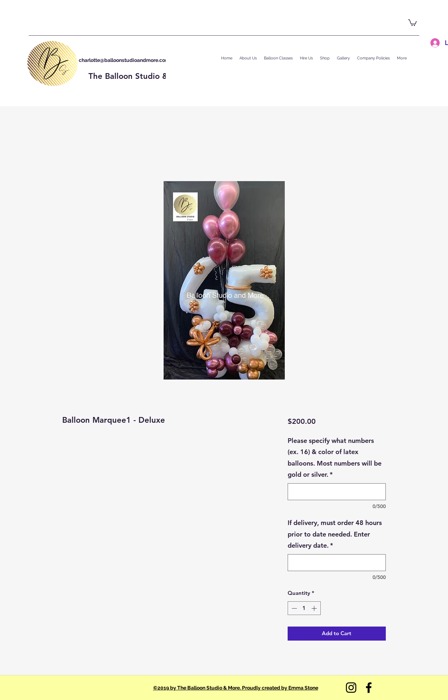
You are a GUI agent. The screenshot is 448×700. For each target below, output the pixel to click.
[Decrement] (293, 608)
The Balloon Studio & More (139, 76)
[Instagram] (351, 688)
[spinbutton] (304, 608)
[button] (412, 22)
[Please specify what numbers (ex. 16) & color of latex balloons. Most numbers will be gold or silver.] (336, 491)
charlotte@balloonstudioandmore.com (124, 60)
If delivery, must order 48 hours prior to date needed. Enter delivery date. (335, 534)
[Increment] (315, 608)
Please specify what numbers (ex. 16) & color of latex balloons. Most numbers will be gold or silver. (334, 457)
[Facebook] (369, 688)
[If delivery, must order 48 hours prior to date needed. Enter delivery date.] (336, 562)
